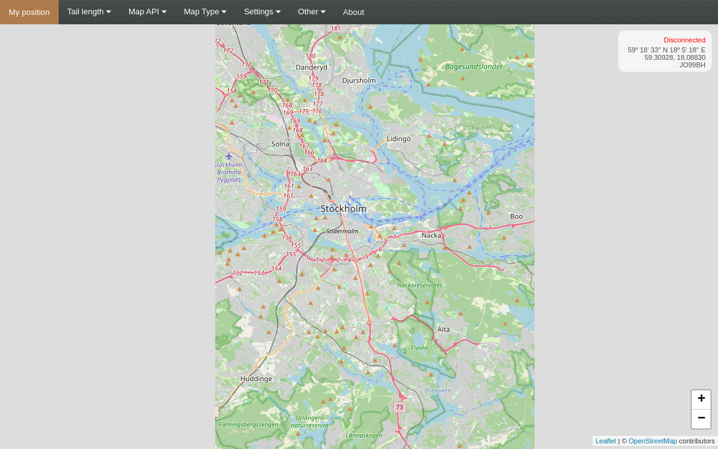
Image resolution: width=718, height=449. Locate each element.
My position (29, 12)
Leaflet (606, 441)
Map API (148, 11)
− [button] (701, 419)
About (353, 12)
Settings (262, 11)
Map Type (205, 11)
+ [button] (701, 399)
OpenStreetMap (653, 441)
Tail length (89, 11)
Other (312, 11)
